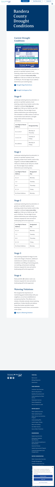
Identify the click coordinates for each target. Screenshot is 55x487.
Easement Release (36, 446)
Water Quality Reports (37, 414)
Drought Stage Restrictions (24, 85)
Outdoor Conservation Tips (38, 463)
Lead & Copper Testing (37, 422)
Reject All (43, 479)
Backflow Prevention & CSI (38, 394)
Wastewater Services (36, 400)
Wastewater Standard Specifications (37, 439)
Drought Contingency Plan (24, 90)
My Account (34, 377)
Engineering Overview (37, 436)
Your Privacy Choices (43, 482)
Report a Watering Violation (25, 312)
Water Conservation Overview (39, 459)
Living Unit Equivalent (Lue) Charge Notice (38, 451)
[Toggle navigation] (52, 4)
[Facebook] (8, 378)
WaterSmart (34, 382)
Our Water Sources (36, 426)
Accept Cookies (43, 476)
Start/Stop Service (37, 1)
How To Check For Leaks (37, 404)
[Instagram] (11, 378)
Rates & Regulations (36, 402)
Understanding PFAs (36, 420)
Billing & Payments (36, 380)
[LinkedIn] (13, 378)
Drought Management (37, 461)
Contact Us (48, 1)
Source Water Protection (37, 429)
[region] (43, 476)
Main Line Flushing (36, 424)
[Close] (52, 467)
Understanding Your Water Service (38, 396)
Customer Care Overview (37, 389)
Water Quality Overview (37, 411)
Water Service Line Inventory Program (38, 416)
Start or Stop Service (37, 391)
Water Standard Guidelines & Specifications (38, 442)
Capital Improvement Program (39, 448)
